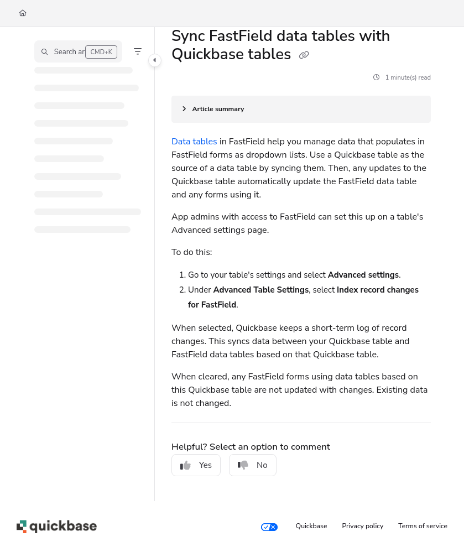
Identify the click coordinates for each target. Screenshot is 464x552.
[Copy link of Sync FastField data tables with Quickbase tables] (304, 56)
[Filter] (137, 51)
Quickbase (311, 526)
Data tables (194, 142)
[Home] (23, 13)
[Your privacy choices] (269, 526)
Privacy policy (363, 526)
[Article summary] (301, 109)
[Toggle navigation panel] (154, 60)
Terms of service (422, 526)
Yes (196, 465)
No (253, 465)
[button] (78, 51)
